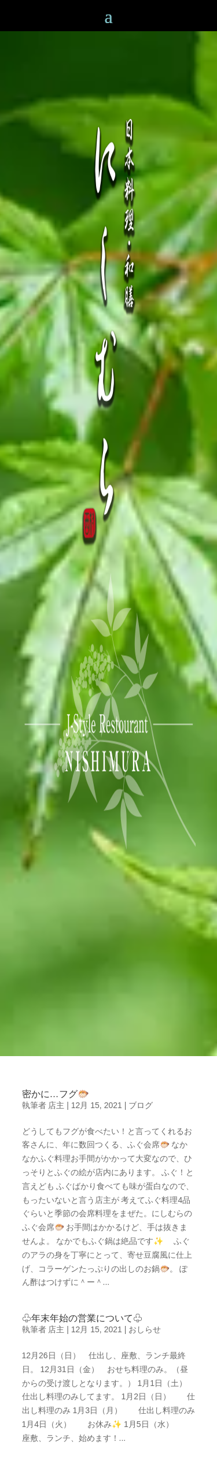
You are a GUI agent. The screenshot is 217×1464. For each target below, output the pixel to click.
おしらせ (144, 1329)
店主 (56, 1105)
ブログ (140, 1105)
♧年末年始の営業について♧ (82, 1318)
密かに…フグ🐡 (55, 1094)
